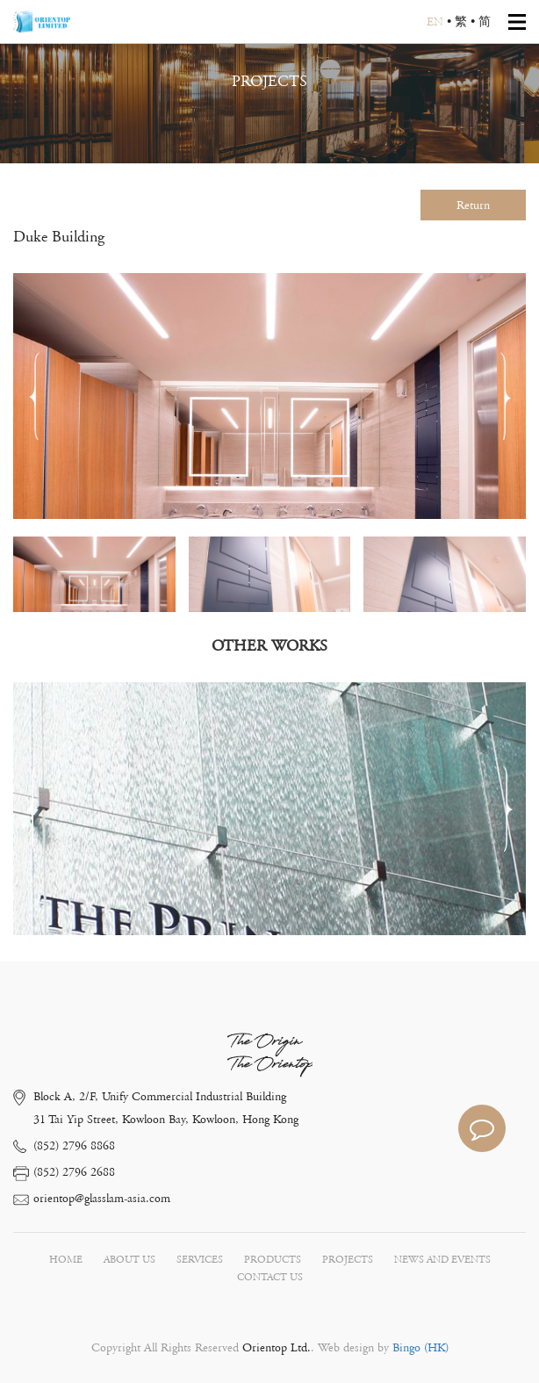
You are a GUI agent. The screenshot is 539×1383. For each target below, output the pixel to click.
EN (435, 22)
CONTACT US (270, 1277)
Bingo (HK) (419, 1348)
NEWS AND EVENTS (442, 1259)
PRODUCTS (272, 1259)
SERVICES (199, 1259)
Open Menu (517, 22)
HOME (66, 1259)
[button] (505, 396)
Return (473, 205)
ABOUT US (129, 1259)
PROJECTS (347, 1259)
